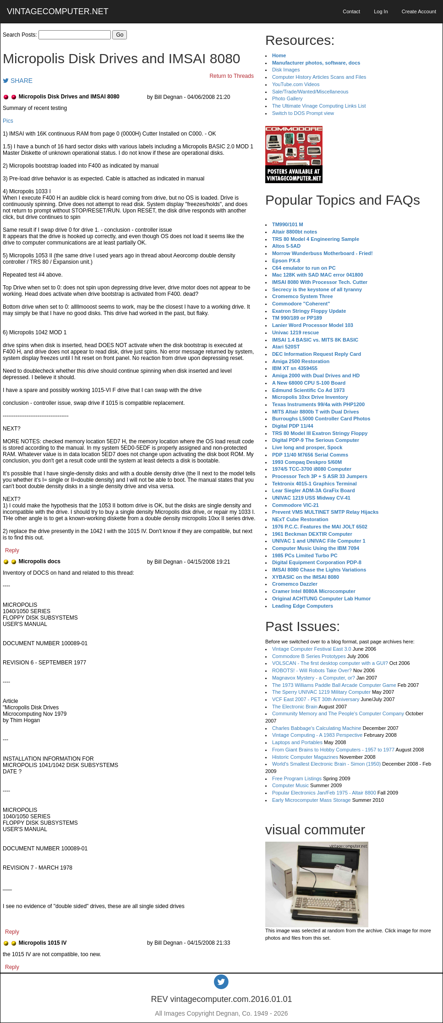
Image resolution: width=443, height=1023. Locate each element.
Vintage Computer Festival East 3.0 (311, 649)
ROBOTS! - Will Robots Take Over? (312, 670)
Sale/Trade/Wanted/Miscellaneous (310, 91)
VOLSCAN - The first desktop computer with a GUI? (330, 663)
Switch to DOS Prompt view (303, 113)
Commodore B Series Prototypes (309, 656)
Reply (12, 550)
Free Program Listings (297, 778)
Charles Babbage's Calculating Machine (316, 728)
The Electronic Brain (294, 706)
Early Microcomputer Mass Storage (311, 800)
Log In (381, 11)
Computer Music (290, 785)
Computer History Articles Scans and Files (319, 77)
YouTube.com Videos (296, 84)
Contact (351, 11)
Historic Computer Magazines (305, 757)
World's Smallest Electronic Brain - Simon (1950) (326, 764)
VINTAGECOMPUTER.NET (58, 11)
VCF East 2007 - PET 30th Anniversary (316, 699)
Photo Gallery (287, 98)
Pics (8, 121)
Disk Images (286, 69)
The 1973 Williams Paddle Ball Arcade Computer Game (334, 685)
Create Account (419, 11)
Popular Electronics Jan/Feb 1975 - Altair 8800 (324, 792)
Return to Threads (231, 76)
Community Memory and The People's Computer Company (338, 713)
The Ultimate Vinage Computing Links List (319, 106)
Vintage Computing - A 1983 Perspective (317, 735)
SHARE (18, 80)
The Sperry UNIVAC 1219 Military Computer (321, 692)
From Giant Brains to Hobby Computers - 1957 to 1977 (333, 749)
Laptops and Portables (297, 742)
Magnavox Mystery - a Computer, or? (313, 677)
